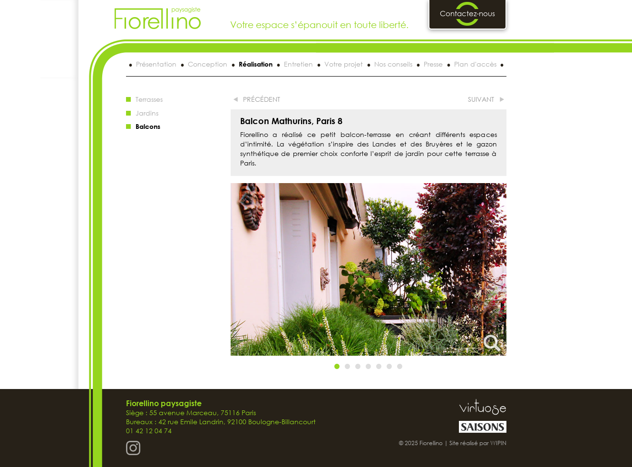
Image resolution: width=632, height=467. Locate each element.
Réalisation (255, 64)
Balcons (148, 126)
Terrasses (149, 99)
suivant (481, 99)
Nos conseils (393, 63)
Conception (207, 63)
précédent (261, 99)
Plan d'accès (475, 63)
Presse (433, 63)
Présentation (156, 63)
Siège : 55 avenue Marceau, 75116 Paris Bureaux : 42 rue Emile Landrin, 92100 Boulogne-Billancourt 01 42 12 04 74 (221, 417)
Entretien (298, 63)
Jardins (147, 112)
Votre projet (343, 63)
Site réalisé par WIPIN (477, 443)
